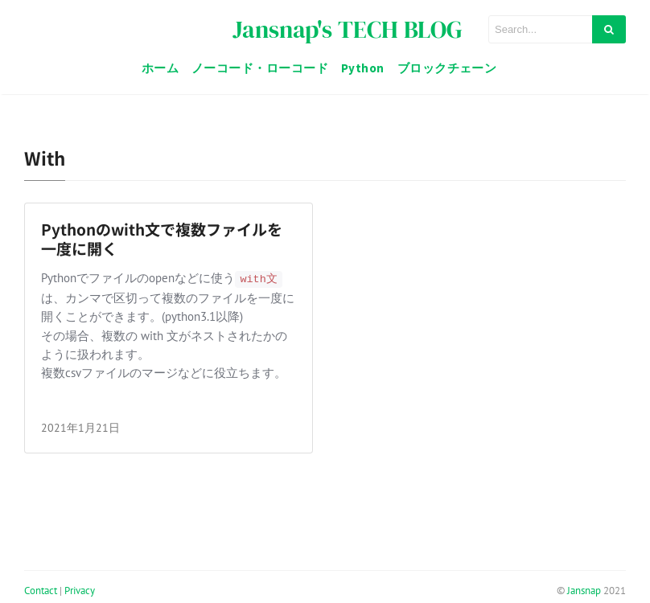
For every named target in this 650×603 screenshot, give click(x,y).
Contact (40, 590)
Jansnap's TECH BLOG (347, 29)
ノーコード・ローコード (259, 68)
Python (363, 68)
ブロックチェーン (447, 68)
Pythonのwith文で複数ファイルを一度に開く (161, 239)
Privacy (79, 590)
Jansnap (584, 590)
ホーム (160, 68)
